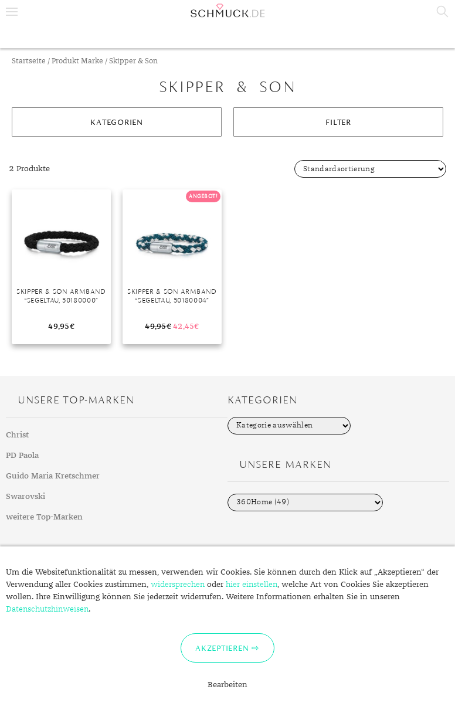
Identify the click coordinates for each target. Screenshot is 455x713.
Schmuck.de (227, 11)
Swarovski (25, 497)
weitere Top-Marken (44, 517)
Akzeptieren (222, 648)
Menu (11, 11)
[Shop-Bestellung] (370, 169)
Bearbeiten (227, 685)
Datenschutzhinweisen (47, 609)
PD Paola (22, 455)
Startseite (29, 61)
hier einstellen (251, 584)
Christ (17, 435)
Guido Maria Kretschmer (53, 476)
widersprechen (178, 584)
